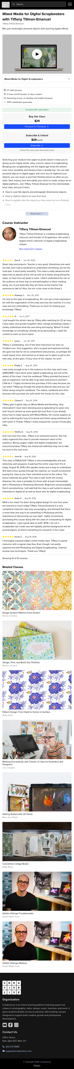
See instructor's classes (30, 249)
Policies (37, 1065)
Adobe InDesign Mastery (14, 963)
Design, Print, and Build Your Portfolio (21, 662)
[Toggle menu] (70, 4)
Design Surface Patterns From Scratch (21, 612)
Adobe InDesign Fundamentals (17, 913)
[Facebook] (10, 1025)
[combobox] (38, 4)
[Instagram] (16, 1025)
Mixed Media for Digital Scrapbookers (23, 79)
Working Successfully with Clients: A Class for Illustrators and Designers (32, 763)
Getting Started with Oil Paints (17, 814)
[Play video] (37, 54)
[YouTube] (4, 1025)
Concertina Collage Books (15, 863)
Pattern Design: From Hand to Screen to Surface (26, 711)
